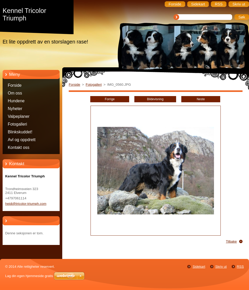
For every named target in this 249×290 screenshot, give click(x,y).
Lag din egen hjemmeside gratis (29, 276)
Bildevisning (155, 99)
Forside (15, 85)
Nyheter (15, 108)
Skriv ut (221, 267)
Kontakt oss (18, 147)
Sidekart (198, 267)
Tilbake (231, 241)
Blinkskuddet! (20, 132)
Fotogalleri (17, 124)
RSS (240, 267)
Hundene (16, 101)
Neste (201, 99)
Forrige (110, 99)
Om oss (15, 93)
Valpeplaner (19, 116)
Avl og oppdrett (22, 139)
